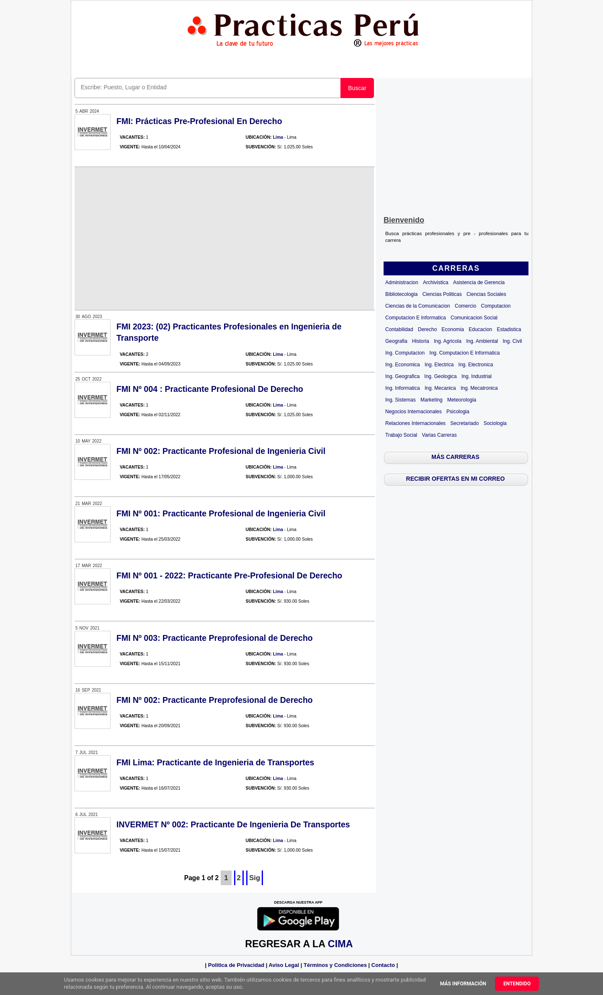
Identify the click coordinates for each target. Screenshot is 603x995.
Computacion (496, 306)
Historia (420, 341)
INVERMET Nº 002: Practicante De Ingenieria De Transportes (233, 824)
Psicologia (457, 412)
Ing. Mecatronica (479, 388)
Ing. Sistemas (400, 400)
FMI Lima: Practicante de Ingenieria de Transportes (215, 762)
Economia (453, 329)
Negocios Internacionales (413, 412)
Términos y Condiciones (335, 965)
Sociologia (495, 423)
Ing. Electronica (476, 365)
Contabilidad (399, 329)
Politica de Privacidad (236, 965)
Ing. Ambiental (482, 341)
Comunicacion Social (474, 318)
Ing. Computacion (405, 353)
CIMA (340, 943)
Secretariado (464, 423)
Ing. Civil (512, 341)
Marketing (431, 400)
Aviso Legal (284, 965)
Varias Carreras (439, 435)
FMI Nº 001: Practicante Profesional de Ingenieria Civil (220, 513)
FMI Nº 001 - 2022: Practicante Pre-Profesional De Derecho (229, 575)
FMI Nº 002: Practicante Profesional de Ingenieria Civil (220, 451)
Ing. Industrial (476, 376)
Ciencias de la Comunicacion (417, 306)
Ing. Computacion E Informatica (464, 353)
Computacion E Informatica (415, 318)
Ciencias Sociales (486, 294)
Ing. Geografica (402, 376)
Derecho (427, 329)
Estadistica (509, 329)
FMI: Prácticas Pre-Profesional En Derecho (199, 121)
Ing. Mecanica (440, 388)
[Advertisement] (456, 145)
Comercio (465, 306)
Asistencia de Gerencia (479, 282)
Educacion (480, 329)
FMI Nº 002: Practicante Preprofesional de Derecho (214, 700)
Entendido (517, 984)
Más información (463, 984)
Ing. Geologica (440, 376)
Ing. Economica (402, 365)
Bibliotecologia (401, 294)
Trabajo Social (401, 435)
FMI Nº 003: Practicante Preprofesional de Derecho (214, 638)
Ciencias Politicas (442, 294)
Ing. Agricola (447, 341)
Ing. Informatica (402, 388)
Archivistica (435, 282)
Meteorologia (461, 400)
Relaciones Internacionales (415, 423)
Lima (278, 137)
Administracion (401, 282)
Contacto (383, 965)
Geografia (396, 341)
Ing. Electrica (439, 365)
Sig (254, 878)
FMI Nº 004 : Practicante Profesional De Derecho (209, 389)
